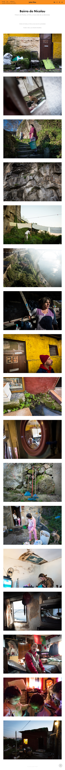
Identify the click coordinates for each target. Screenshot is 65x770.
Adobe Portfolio (35, 766)
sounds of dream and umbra (9, 3)
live (7, 1)
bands (3, 1)
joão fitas (32, 2)
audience (12, 1)
